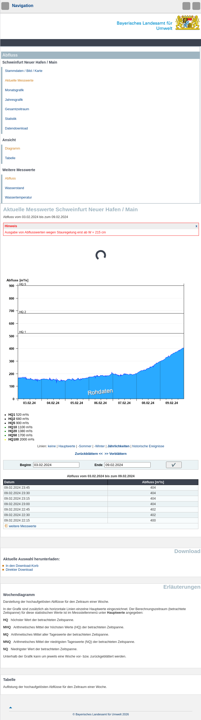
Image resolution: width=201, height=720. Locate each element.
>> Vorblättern (115, 454)
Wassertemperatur (18, 197)
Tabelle (10, 158)
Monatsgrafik (14, 90)
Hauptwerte (66, 446)
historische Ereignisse (148, 446)
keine (52, 446)
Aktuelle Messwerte (19, 80)
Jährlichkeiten (119, 446)
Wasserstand (14, 188)
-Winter (99, 446)
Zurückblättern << (89, 454)
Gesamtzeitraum (17, 109)
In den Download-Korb (22, 566)
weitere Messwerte (22, 526)
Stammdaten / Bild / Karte (24, 71)
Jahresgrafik (14, 100)
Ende (98, 465)
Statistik (10, 119)
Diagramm (12, 148)
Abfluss (10, 178)
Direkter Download (19, 570)
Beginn (25, 465)
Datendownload (16, 128)
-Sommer (85, 446)
